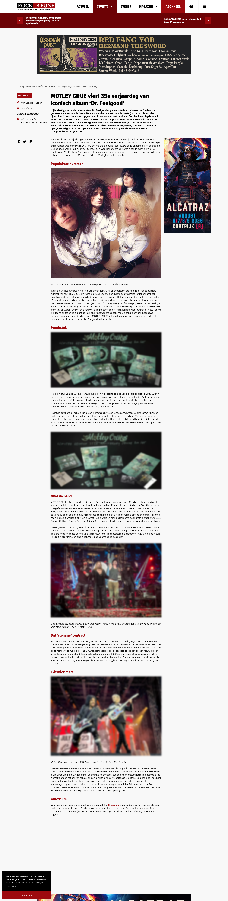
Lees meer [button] (11, 886)
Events (126, 6)
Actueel (83, 6)
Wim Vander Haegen (31, 102)
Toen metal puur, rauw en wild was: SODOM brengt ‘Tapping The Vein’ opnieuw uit (39, 20)
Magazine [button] (148, 6)
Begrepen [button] (27, 895)
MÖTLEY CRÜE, (29, 119)
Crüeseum (113, 805)
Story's (23, 86)
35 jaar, (36, 122)
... (17, 86)
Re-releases (32, 86)
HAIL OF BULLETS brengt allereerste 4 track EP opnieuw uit (187, 20)
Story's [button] (105, 6)
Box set (43, 122)
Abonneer (173, 6)
